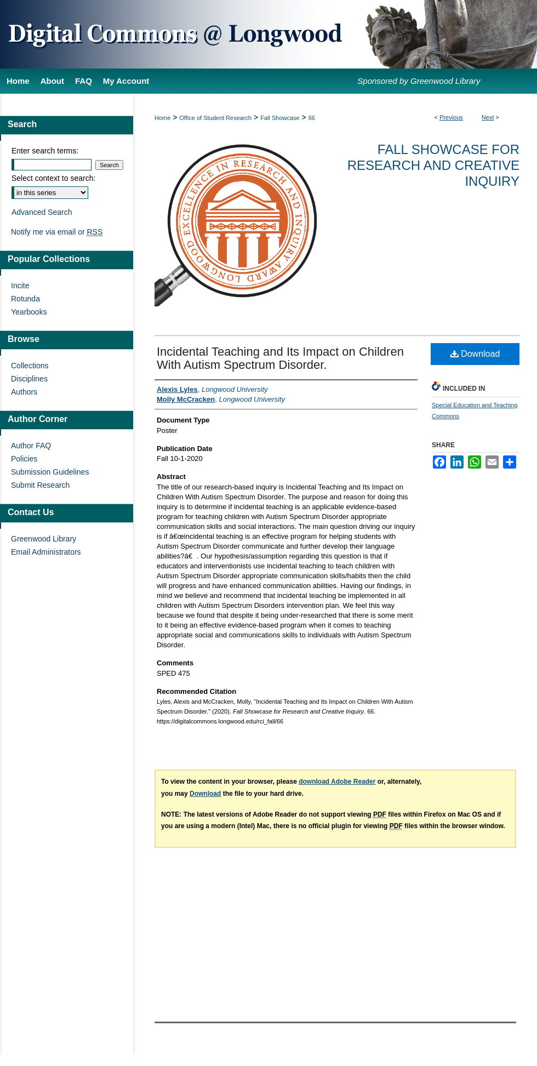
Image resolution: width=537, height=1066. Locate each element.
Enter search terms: (45, 150)
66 (312, 118)
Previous (451, 117)
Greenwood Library (43, 538)
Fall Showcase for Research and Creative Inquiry (433, 165)
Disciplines (29, 378)
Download (475, 353)
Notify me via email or (56, 231)
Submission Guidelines (50, 472)
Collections (29, 365)
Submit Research (40, 485)
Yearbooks (29, 311)
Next (488, 117)
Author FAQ (31, 445)
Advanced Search (42, 212)
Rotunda (25, 298)
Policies (24, 458)
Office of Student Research (215, 118)
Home (162, 118)
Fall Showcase (280, 118)
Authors (24, 391)
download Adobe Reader (337, 781)
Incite (20, 285)
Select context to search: (53, 178)
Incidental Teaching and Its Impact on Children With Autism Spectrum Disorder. (280, 358)
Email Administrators (46, 552)
